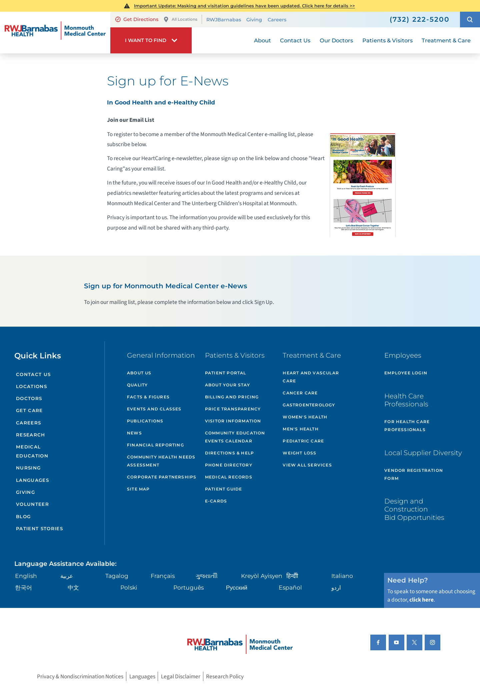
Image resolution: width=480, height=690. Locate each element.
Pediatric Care (303, 440)
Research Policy (225, 676)
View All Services (307, 464)
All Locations (180, 19)
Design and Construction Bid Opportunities (414, 509)
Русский (236, 587)
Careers (277, 20)
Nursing (28, 467)
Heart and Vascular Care (311, 376)
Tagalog (116, 575)
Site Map (138, 488)
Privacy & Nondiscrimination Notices (80, 676)
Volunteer (32, 504)
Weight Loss (299, 452)
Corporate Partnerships (161, 476)
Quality (137, 384)
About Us (139, 372)
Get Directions (136, 19)
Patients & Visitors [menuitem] (387, 40)
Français (163, 575)
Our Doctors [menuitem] (336, 40)
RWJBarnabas (223, 20)
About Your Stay (227, 384)
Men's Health (300, 428)
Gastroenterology (309, 404)
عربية (66, 575)
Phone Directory (228, 464)
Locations (31, 386)
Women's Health (305, 416)
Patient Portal (225, 372)
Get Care (29, 410)
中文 (73, 587)
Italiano (342, 575)
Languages (32, 480)
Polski (128, 587)
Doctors (29, 398)
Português (188, 587)
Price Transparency (233, 408)
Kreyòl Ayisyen (261, 575)
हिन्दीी (292, 575)
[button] (470, 19)
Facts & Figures (148, 396)
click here (421, 600)
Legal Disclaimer (180, 676)
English (26, 575)
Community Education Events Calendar (235, 436)
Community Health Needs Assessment (161, 460)
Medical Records (228, 476)
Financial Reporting (155, 444)
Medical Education (32, 451)
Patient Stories (39, 528)
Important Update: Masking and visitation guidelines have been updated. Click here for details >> (244, 5)
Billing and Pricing (232, 396)
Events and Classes (154, 408)
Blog (23, 516)
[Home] (55, 32)
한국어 (23, 587)
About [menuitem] (262, 40)
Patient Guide (223, 488)
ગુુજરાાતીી (207, 575)
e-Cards (216, 500)
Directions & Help (229, 452)
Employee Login (405, 372)
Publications (145, 420)
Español (290, 587)
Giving (254, 20)
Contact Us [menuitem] (295, 40)
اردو (336, 587)
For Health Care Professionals (407, 425)
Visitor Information (233, 420)
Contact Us (33, 374)
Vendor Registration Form (413, 474)
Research (30, 434)
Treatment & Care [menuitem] (446, 40)
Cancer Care (300, 392)
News (134, 432)
